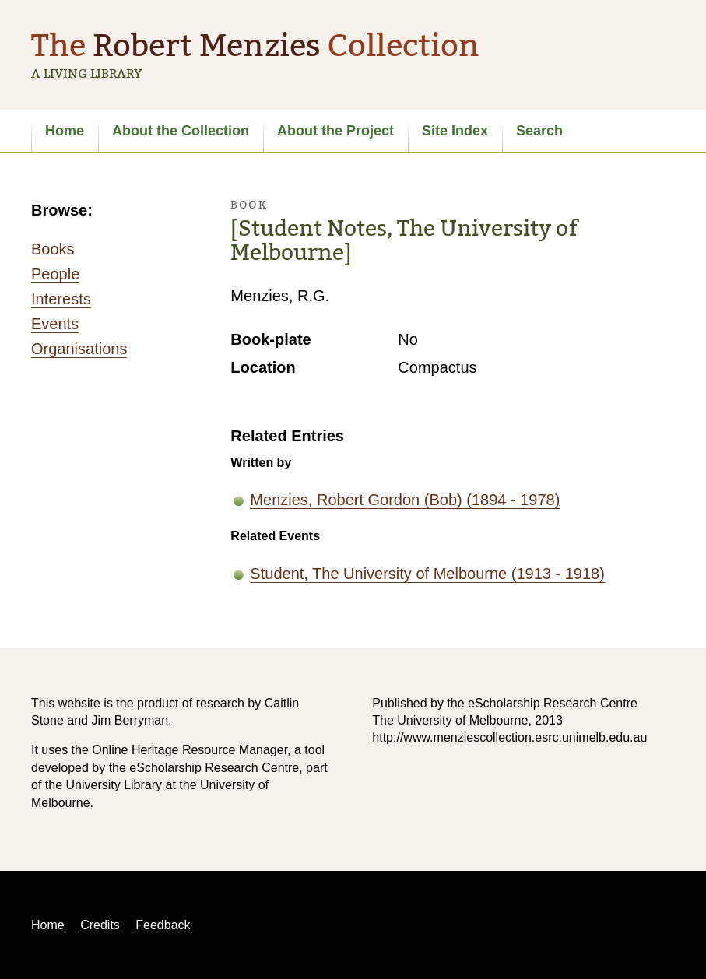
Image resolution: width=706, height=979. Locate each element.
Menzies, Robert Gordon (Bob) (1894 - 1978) (405, 499)
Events (55, 323)
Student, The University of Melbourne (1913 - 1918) (427, 573)
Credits (100, 925)
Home (64, 131)
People (55, 273)
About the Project (335, 131)
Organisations (79, 348)
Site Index (455, 131)
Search (539, 131)
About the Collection (180, 131)
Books (53, 249)
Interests (61, 298)
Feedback (162, 925)
